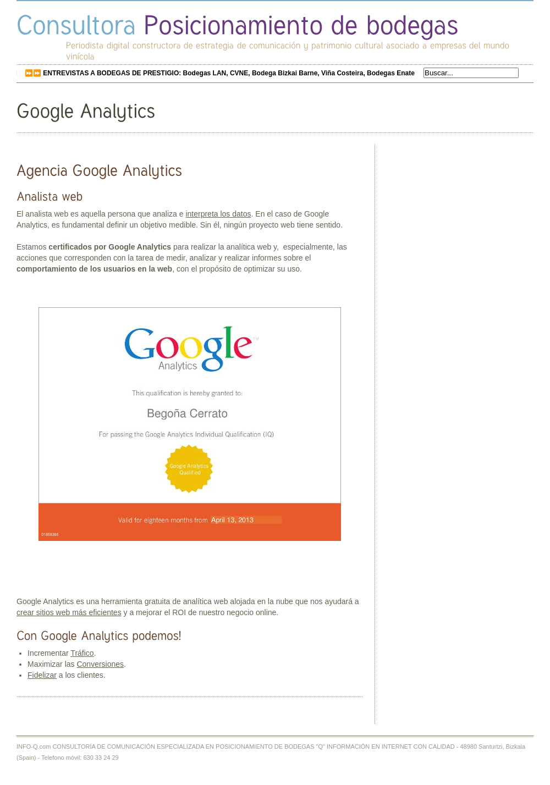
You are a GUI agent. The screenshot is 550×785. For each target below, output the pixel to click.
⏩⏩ (220, 73)
